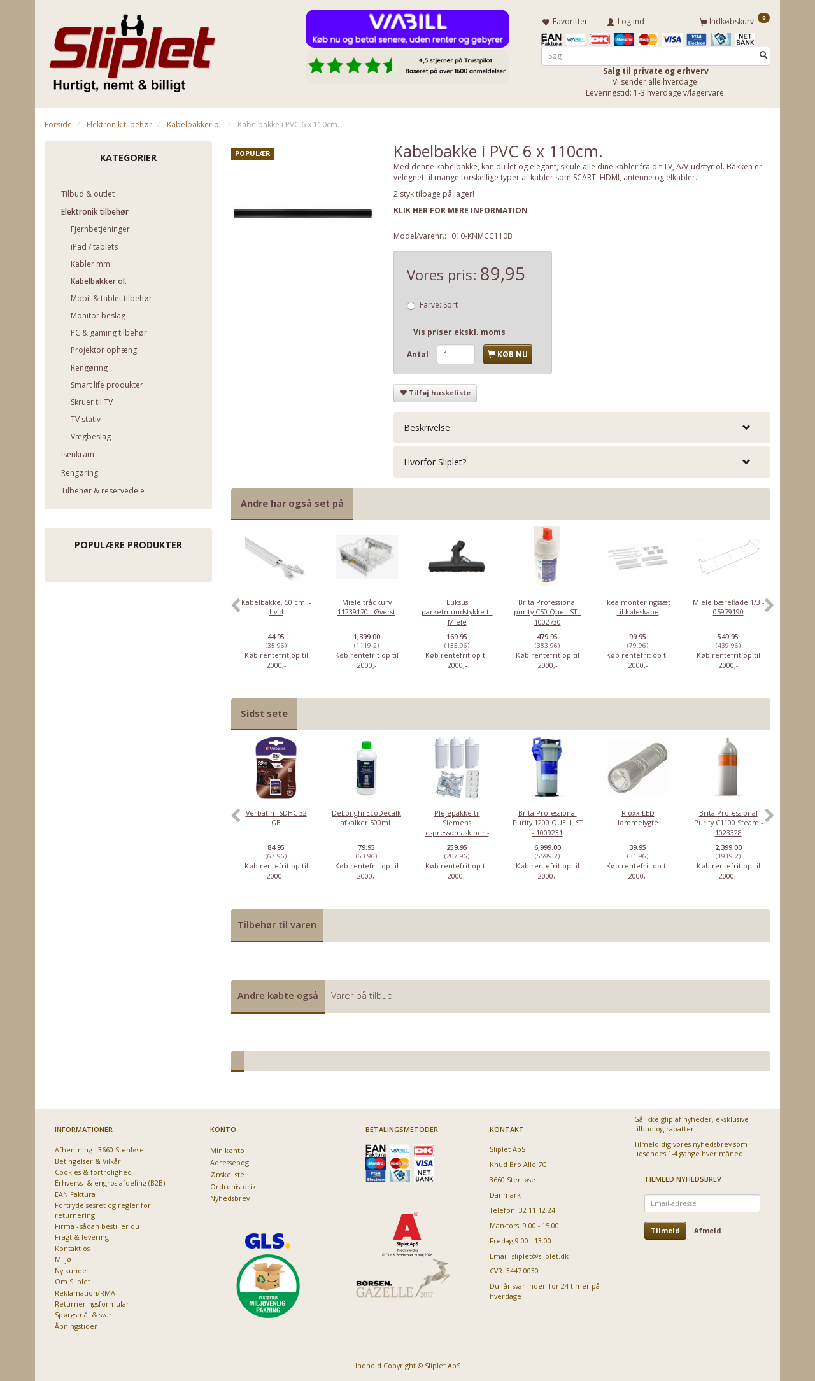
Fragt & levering (82, 1237)
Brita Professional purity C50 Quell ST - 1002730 (547, 612)
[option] (276, 611)
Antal (418, 354)
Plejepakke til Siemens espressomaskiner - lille (457, 826)
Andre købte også (277, 995)
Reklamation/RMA (85, 1292)
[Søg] (763, 55)
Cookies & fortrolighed (93, 1172)
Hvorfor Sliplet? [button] (435, 462)
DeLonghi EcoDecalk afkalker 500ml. (366, 816)
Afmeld (707, 1230)
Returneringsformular (92, 1303)
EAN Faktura (75, 1194)
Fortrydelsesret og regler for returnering (103, 1209)
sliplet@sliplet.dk (540, 1255)
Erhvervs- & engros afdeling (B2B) (110, 1182)
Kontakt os (72, 1248)
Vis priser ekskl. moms (459, 332)
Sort (439, 304)
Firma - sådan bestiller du (97, 1226)
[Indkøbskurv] (734, 21)
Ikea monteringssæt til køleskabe (637, 606)
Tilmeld (665, 1230)
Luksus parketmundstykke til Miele (457, 612)
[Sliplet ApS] (132, 49)
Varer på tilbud (362, 995)
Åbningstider (76, 1326)
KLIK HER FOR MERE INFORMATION (460, 209)
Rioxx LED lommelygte (638, 816)
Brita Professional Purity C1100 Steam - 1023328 (728, 822)
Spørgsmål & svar (83, 1314)
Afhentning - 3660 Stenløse (99, 1149)
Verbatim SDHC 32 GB (276, 816)
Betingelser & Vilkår (88, 1160)
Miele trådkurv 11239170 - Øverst (366, 606)
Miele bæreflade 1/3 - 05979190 (728, 606)
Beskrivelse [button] (427, 426)
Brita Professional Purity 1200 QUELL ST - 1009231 (548, 822)
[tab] (582, 427)
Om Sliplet (72, 1281)
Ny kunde (71, 1270)
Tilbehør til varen (276, 924)
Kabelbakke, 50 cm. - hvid (276, 606)
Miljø (63, 1259)
